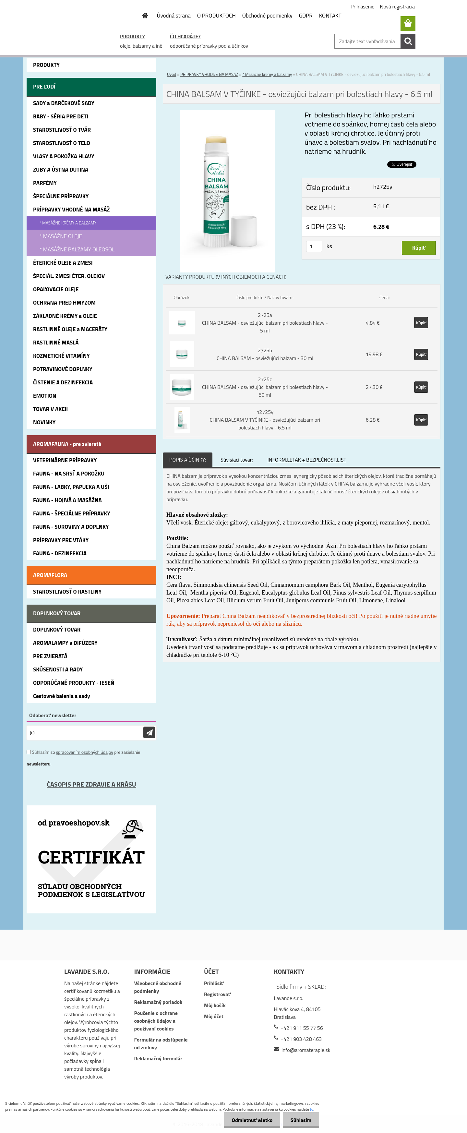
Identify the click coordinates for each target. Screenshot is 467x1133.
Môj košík (215, 1005)
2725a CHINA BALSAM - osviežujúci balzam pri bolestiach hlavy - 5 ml (265, 322)
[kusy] (314, 246)
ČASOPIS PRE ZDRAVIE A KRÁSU (91, 784)
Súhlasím (300, 1120)
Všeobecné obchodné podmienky (157, 987)
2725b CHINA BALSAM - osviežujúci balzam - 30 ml (265, 354)
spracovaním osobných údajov (84, 752)
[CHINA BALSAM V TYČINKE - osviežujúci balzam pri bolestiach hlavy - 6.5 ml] (227, 114)
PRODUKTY (132, 36)
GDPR (306, 15)
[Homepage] (141, 15)
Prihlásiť (213, 983)
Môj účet (213, 1016)
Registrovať (217, 994)
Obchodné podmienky (267, 15)
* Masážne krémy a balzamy (267, 74)
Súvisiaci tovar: (237, 460)
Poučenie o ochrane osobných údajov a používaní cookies (155, 1020)
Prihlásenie (363, 6)
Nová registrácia (397, 6)
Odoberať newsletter (52, 715)
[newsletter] (149, 732)
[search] (408, 41)
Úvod (171, 74)
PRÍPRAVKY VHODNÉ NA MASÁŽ (209, 74)
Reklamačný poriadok (158, 1002)
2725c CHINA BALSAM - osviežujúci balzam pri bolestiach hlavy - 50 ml (265, 387)
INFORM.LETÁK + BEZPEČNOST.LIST (307, 460)
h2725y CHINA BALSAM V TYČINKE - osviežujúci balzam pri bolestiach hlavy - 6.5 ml (265, 419)
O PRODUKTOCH (216, 15)
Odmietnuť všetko (251, 1120)
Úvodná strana (174, 15)
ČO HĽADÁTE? (185, 36)
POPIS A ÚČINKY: (187, 460)
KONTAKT (330, 15)
